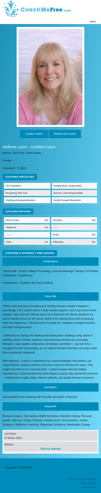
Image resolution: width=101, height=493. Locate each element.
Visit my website (50, 448)
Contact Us (89, 487)
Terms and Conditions (82, 479)
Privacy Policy (87, 483)
